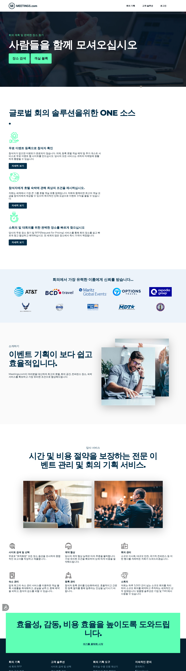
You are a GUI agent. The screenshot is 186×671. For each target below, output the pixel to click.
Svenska (125, 638)
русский (23, 640)
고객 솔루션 (147, 5)
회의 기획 (130, 5)
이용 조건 (93, 665)
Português (91, 638)
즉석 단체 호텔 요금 (19, 603)
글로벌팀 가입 (142, 602)
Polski (146, 638)
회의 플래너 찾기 (17, 607)
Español (24, 638)
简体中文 (58, 640)
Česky (12, 640)
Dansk (113, 638)
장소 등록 (140, 611)
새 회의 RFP (15, 594)
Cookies (116, 665)
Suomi (136, 638)
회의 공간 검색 (16, 598)
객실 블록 (41, 58)
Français (37, 638)
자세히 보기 (18, 171)
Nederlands (75, 638)
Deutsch (61, 638)
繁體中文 (70, 640)
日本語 (47, 640)
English (13, 638)
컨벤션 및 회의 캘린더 (104, 598)
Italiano (48, 638)
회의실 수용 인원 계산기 (105, 594)
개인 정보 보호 (104, 665)
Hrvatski (165, 638)
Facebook (142, 598)
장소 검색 (19, 58)
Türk (155, 638)
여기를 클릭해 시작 (93, 571)
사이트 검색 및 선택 (61, 594)
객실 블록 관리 (58, 598)
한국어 (80, 640)
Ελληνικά (36, 640)
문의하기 (139, 594)
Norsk (103, 638)
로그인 (163, 5)
